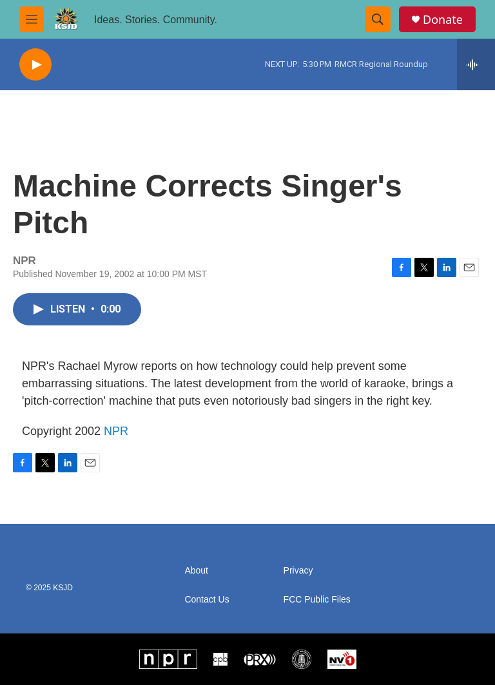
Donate (443, 19)
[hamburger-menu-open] (31, 19)
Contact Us (206, 599)
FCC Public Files (317, 599)
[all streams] (476, 64)
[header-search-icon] (378, 19)
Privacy (298, 570)
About (196, 570)
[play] (35, 64)
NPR (116, 431)
